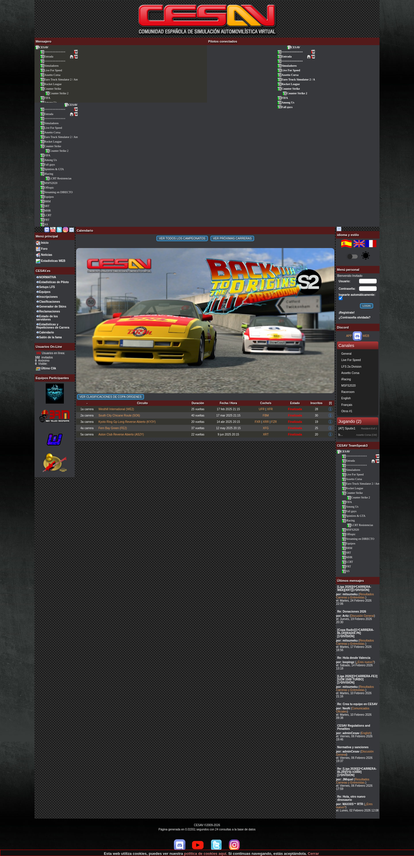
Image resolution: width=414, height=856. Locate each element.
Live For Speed (51, 70)
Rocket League (51, 84)
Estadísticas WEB (53, 260)
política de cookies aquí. (205, 853)
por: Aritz (342, 615)
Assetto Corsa (50, 74)
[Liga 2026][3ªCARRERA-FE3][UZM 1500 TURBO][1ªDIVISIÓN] (357, 679)
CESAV (42, 47)
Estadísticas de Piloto (54, 282)
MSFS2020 (48, 183)
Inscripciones (48, 296)
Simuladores (49, 65)
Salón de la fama (50, 337)
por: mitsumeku (347, 594)
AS (44, 224)
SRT (44, 206)
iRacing (46, 173)
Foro (44, 248)
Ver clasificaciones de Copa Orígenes (110, 396)
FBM (266, 415)
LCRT (45, 215)
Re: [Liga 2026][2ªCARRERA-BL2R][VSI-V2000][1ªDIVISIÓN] (357, 772)
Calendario (46, 332)
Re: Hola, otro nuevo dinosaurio (351, 798)
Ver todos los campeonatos (182, 238)
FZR (274, 421)
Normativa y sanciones (353, 747)
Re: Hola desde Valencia (353, 657)
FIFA (45, 97)
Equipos (47, 196)
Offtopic (47, 187)
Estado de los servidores (47, 318)
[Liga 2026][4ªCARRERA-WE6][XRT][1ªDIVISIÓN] (354, 588)
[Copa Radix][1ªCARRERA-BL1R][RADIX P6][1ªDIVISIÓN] (355, 633)
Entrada (46, 56)
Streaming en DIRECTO (56, 192)
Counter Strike (50, 88)
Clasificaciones (49, 301)
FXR (257, 421)
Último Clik (48, 368)
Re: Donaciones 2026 (351, 611)
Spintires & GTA (52, 169)
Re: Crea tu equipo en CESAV (357, 704)
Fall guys (285, 107)
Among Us (285, 102)
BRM (45, 201)
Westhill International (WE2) (116, 409)
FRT (44, 219)
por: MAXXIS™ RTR (349, 804)
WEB (366, 335)
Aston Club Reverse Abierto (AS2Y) (121, 434)
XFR (270, 409)
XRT (266, 434)
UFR (262, 409)
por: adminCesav (347, 733)
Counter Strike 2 (56, 93)
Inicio (45, 242)
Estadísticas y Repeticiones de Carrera (52, 326)
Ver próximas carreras (232, 238)
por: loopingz (345, 662)
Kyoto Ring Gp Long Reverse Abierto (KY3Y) (127, 421)
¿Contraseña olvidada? (355, 317)
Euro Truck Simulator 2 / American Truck (66, 79)
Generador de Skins (52, 306)
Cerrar (313, 853)
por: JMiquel (344, 779)
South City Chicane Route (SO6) (119, 415)
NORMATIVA (47, 277)
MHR (45, 210)
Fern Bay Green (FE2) (112, 428)
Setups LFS (47, 287)
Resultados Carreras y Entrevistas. (355, 596)
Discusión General (362, 615)
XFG (266, 428)
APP (349, 335)
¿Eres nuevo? (365, 662)
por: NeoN (343, 708)
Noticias (46, 254)
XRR (266, 421)
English (366, 733)
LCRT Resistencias (58, 178)
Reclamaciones (49, 311)
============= (52, 51)
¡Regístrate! (347, 312)
